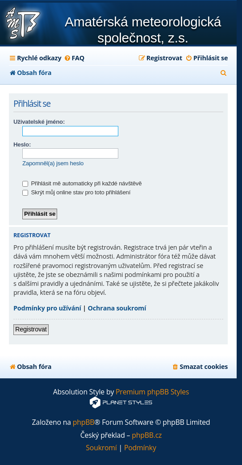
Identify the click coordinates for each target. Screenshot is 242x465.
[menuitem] (73, 58)
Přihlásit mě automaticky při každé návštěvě (82, 183)
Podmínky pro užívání (47, 308)
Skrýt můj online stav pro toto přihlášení (76, 192)
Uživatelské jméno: (39, 121)
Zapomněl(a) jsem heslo (52, 163)
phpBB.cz (147, 435)
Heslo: (22, 144)
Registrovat (31, 329)
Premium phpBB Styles (152, 392)
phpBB (84, 422)
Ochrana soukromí (117, 308)
